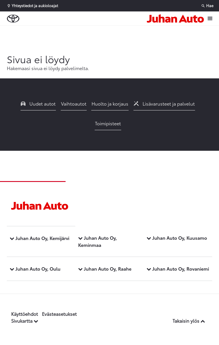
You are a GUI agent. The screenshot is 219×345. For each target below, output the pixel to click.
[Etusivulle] (175, 18)
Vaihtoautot (73, 103)
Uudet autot (38, 103)
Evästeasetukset (59, 313)
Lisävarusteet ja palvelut (164, 103)
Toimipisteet (108, 123)
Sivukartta (24, 320)
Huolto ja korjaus (110, 103)
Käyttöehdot (24, 313)
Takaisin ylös (189, 320)
